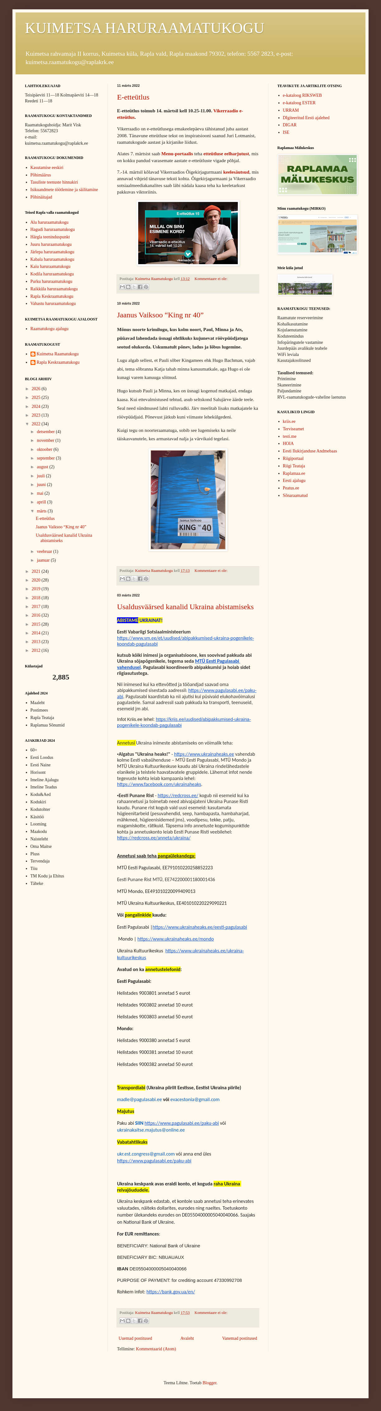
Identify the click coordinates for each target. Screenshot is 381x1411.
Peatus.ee (291, 488)
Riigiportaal (293, 458)
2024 (37, 406)
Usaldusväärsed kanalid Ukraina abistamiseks (185, 607)
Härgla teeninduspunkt (50, 237)
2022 (37, 424)
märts (42, 511)
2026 (37, 388)
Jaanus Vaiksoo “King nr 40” (160, 315)
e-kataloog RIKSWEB (302, 95)
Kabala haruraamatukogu (52, 259)
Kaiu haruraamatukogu (51, 266)
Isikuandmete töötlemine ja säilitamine (64, 189)
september (46, 458)
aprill (42, 502)
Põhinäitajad (41, 197)
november (46, 440)
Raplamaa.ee (294, 473)
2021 (37, 571)
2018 (37, 598)
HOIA (288, 443)
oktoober (45, 449)
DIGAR (290, 125)
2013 (37, 641)
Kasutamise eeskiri (47, 167)
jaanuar (44, 560)
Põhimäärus (41, 175)
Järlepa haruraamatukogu (52, 252)
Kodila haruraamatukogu (52, 274)
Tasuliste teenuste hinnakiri (54, 182)
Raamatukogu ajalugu (49, 328)
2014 (37, 633)
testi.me (290, 436)
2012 (37, 650)
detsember (46, 431)
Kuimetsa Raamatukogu (58, 354)
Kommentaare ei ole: (211, 279)
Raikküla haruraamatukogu (54, 289)
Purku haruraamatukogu (52, 281)
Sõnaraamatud (295, 495)
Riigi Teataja (294, 466)
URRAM (291, 110)
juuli (41, 476)
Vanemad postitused (239, 1338)
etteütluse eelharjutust (226, 153)
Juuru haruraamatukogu (51, 244)
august (43, 467)
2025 (37, 397)
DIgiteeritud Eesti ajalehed (306, 117)
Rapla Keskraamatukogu (52, 296)
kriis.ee (289, 421)
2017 (37, 606)
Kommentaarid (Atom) (156, 1349)
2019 (37, 588)
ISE (286, 132)
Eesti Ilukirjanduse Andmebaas (310, 451)
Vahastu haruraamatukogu (53, 303)
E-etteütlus (133, 97)
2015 (37, 624)
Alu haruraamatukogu (49, 222)
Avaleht (187, 1338)
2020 (37, 580)
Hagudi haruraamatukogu (53, 229)
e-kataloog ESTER (299, 102)
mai (41, 493)
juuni (42, 484)
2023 (37, 415)
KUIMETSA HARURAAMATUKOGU (144, 28)
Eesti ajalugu (294, 480)
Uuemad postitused (135, 1338)
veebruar (45, 551)
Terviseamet (293, 429)
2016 (37, 615)
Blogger (209, 1383)
